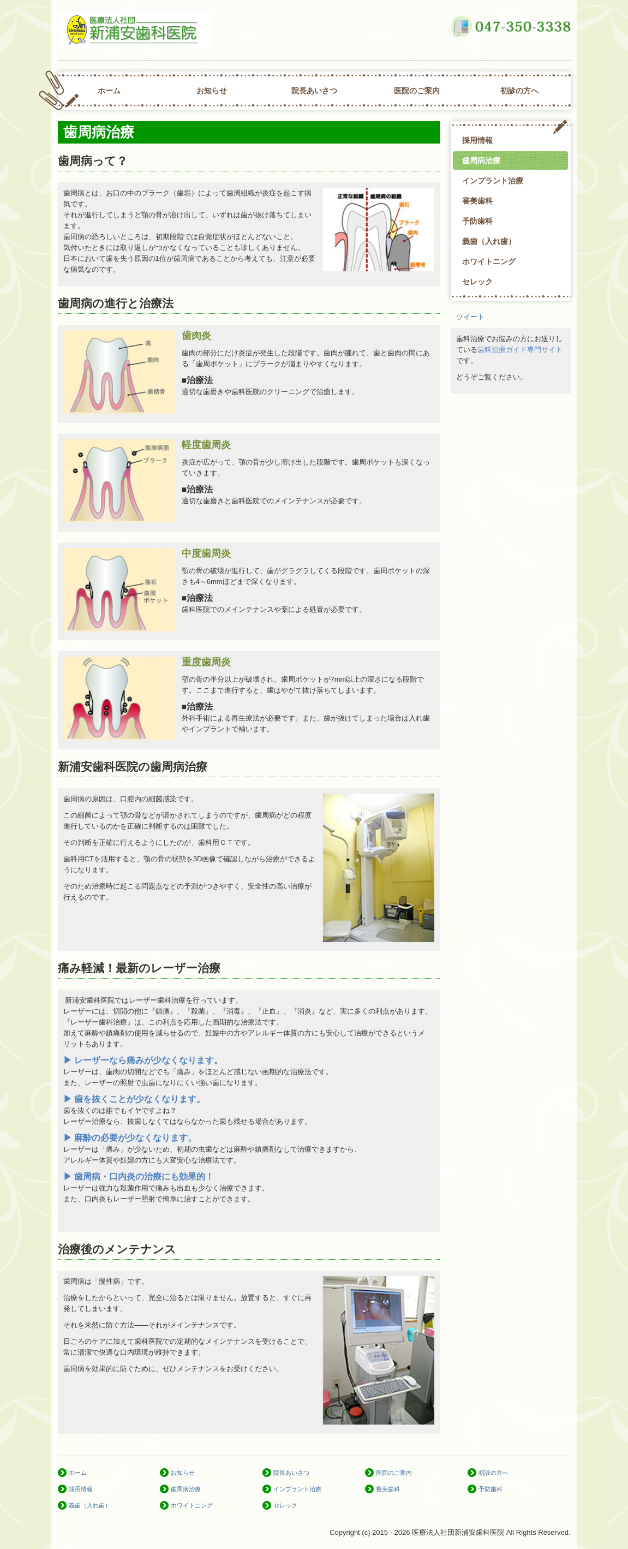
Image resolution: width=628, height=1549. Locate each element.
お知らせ (211, 90)
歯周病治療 (481, 160)
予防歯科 (477, 221)
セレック (477, 281)
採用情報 (477, 140)
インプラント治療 (492, 180)
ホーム (109, 90)
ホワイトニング (489, 261)
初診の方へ (519, 90)
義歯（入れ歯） (489, 241)
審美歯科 (477, 200)
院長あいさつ (314, 90)
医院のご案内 (417, 90)
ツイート (470, 317)
